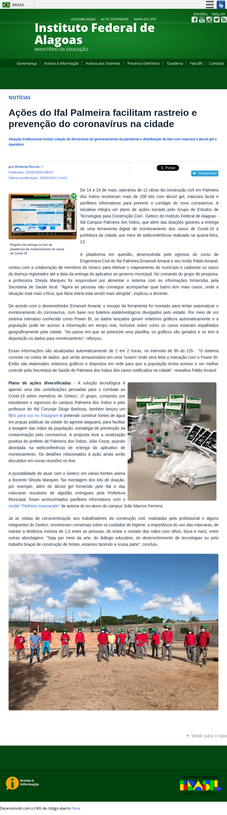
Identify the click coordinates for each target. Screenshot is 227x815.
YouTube (202, 19)
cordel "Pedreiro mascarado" (34, 506)
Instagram (209, 19)
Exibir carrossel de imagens (64, 196)
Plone (75, 808)
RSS (224, 19)
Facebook (194, 19)
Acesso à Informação (61, 63)
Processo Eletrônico (143, 63)
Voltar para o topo (209, 735)
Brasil (18, 4)
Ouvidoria (175, 63)
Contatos (216, 63)
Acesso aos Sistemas (103, 63)
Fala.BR (196, 63)
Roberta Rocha (27, 166)
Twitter (217, 19)
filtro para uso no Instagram (34, 415)
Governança (27, 63)
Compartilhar (207, 173)
